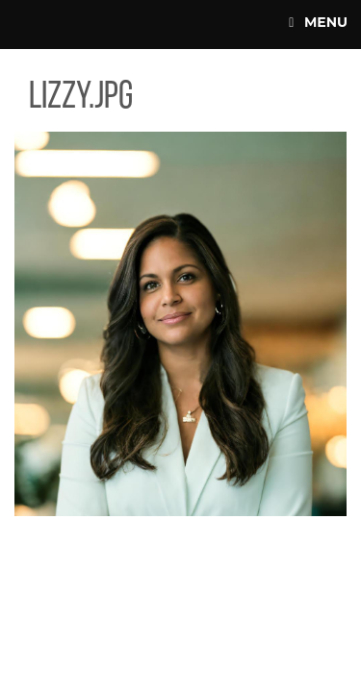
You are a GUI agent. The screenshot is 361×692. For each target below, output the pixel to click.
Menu (318, 22)
